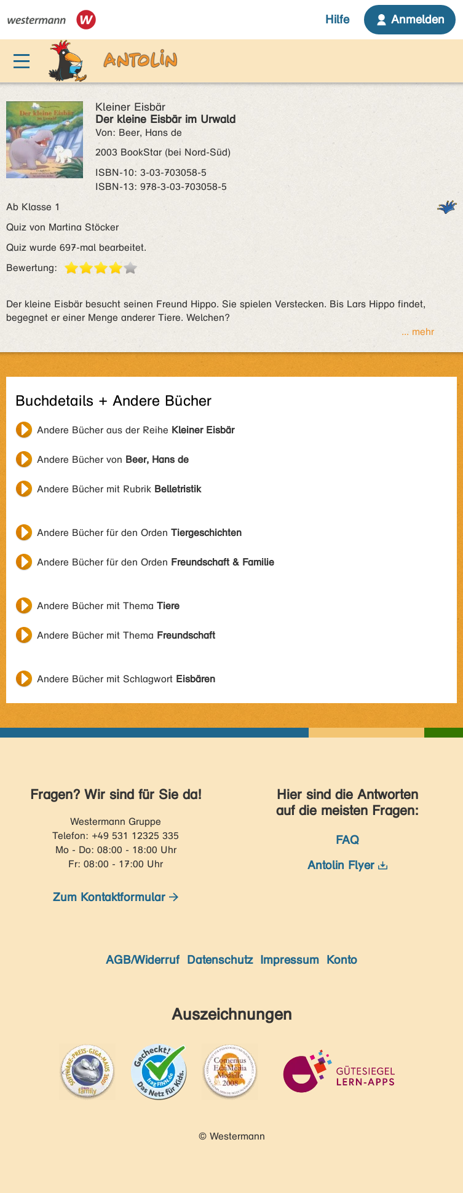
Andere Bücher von (113, 459)
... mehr (418, 331)
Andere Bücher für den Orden (139, 532)
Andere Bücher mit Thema (108, 606)
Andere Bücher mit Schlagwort (126, 679)
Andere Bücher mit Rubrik (119, 489)
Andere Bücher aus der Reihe (135, 430)
